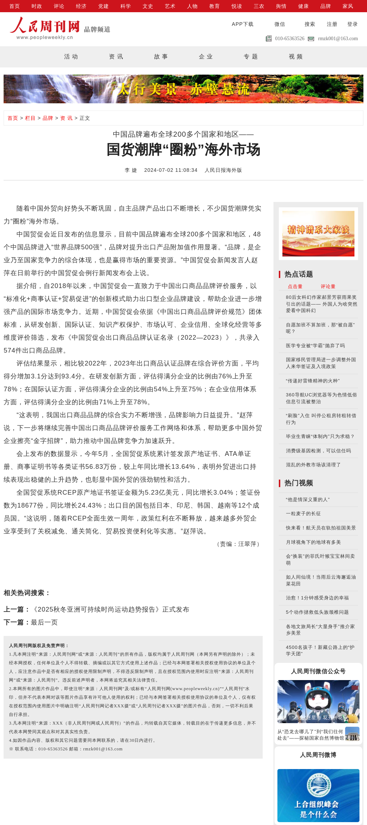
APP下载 (243, 24)
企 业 (206, 56)
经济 (81, 6)
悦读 (237, 6)
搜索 (310, 24)
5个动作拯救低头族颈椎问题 (317, 612)
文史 (148, 6)
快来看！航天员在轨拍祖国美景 (321, 528)
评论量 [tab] (328, 286)
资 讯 (116, 56)
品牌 (325, 6)
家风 (348, 6)
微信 (280, 24)
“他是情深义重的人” (308, 499)
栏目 (30, 118)
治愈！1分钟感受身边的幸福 (317, 597)
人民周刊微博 (318, 755)
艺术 (170, 6)
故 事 (161, 56)
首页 (14, 6)
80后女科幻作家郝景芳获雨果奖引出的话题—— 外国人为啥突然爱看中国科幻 (322, 303)
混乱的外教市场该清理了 (313, 464)
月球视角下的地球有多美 (313, 542)
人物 (192, 6)
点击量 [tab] (295, 286)
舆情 (281, 6)
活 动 (71, 56)
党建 (103, 6)
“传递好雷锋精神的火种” (313, 380)
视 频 (296, 56)
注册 (332, 24)
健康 (303, 6)
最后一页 (44, 622)
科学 (125, 6)
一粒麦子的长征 (303, 514)
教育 (214, 6)
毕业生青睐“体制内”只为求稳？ (320, 436)
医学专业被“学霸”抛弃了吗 (315, 345)
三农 (259, 6)
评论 (59, 6)
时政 (37, 6)
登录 (352, 24)
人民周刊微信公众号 (318, 671)
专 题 (251, 56)
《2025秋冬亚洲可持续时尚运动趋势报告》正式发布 (110, 609)
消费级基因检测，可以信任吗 (318, 450)
